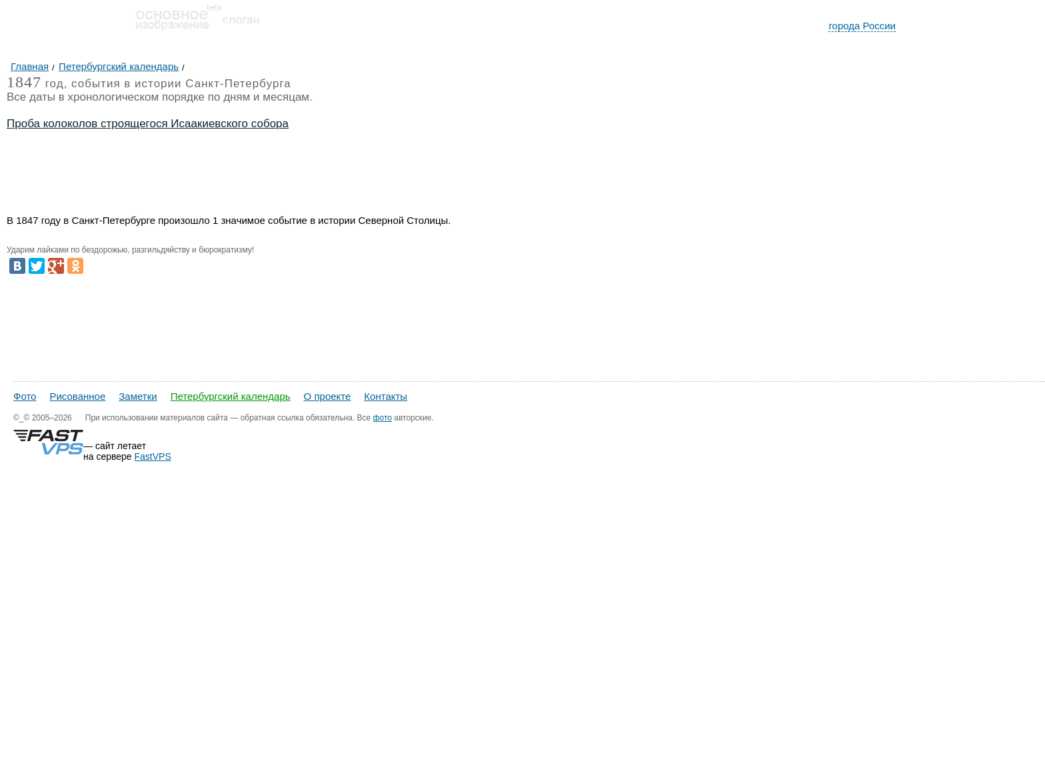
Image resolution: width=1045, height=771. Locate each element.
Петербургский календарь (231, 396)
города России (862, 25)
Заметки (138, 396)
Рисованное (77, 396)
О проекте (327, 396)
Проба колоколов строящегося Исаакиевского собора (148, 123)
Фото (24, 396)
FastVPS (153, 456)
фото (382, 417)
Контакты (385, 396)
